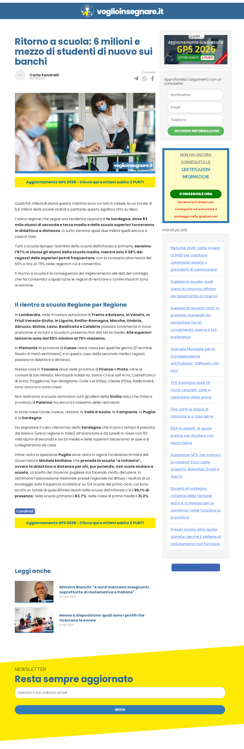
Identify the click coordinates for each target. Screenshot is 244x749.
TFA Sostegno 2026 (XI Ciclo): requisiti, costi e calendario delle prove (191, 390)
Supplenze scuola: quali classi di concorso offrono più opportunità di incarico (194, 288)
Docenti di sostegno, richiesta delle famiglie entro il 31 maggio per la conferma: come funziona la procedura (196, 503)
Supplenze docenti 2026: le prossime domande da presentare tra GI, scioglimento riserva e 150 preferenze (195, 322)
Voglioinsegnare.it (188, 567)
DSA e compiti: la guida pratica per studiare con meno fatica (192, 435)
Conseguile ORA (195, 194)
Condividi (24, 511)
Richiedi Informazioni (197, 131)
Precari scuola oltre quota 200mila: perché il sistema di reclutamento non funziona (196, 536)
